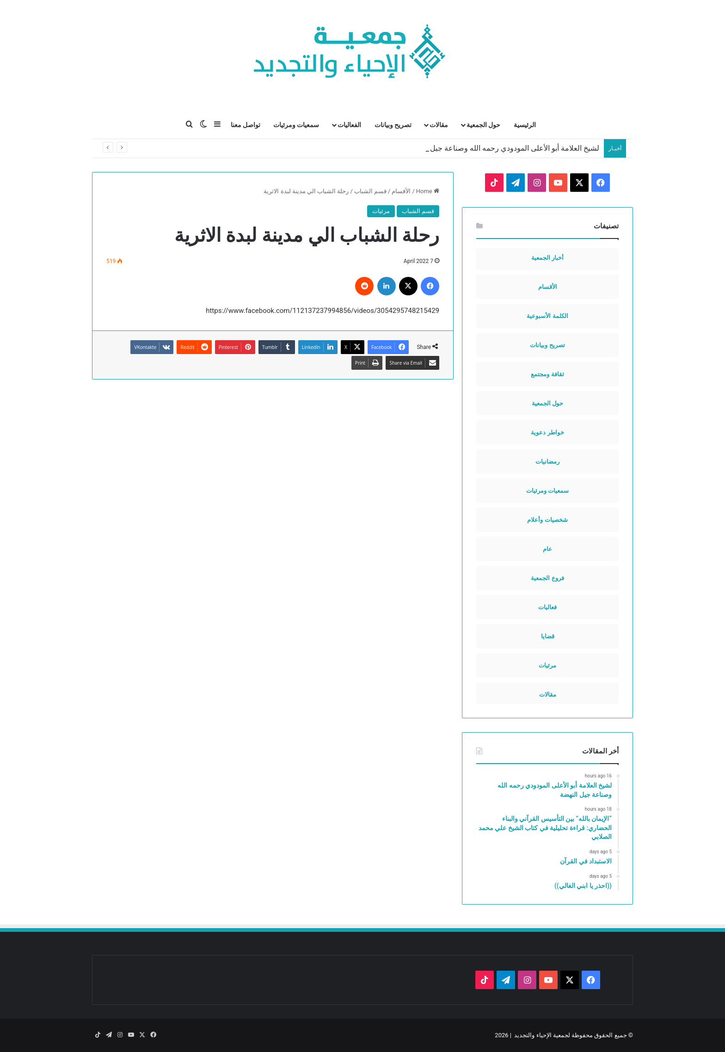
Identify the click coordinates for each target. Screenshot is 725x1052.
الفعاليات (349, 124)
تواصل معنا (245, 124)
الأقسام (401, 191)
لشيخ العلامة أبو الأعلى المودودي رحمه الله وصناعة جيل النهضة (503, 148)
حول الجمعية (483, 124)
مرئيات (381, 211)
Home (427, 191)
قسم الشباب (370, 191)
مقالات (439, 124)
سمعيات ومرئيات (296, 124)
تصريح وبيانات (393, 124)
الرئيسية (525, 124)
